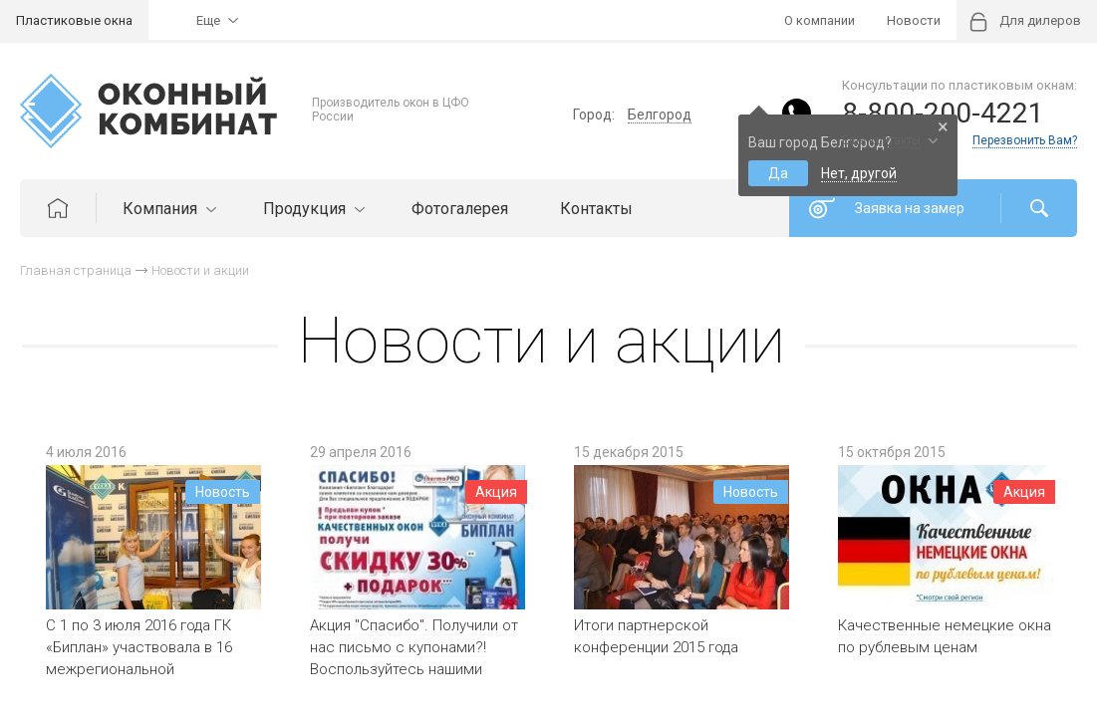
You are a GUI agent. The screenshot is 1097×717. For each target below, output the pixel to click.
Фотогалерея (459, 208)
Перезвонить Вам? (1024, 140)
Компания (167, 208)
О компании (819, 20)
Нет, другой (859, 173)
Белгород (659, 114)
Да (778, 173)
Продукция (311, 208)
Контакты (596, 208)
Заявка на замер (909, 208)
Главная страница (76, 270)
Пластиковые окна (74, 20)
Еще (208, 20)
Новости (914, 20)
